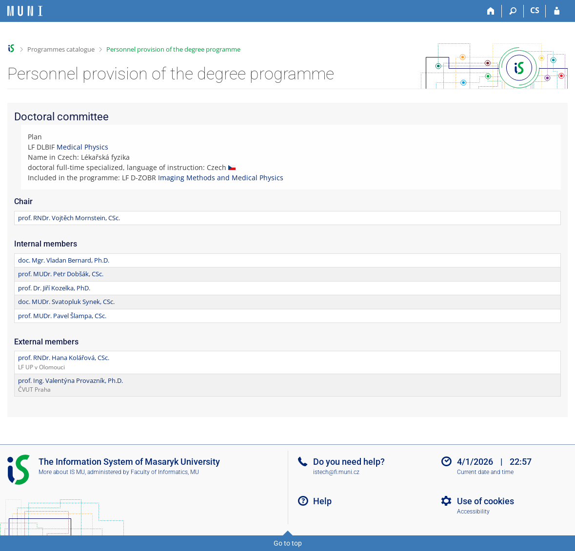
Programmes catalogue (61, 49)
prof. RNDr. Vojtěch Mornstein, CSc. (69, 217)
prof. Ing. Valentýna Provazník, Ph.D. (70, 380)
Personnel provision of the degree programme (173, 49)
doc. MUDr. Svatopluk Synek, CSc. (66, 301)
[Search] (513, 11)
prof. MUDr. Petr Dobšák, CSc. (60, 273)
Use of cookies (485, 501)
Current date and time (485, 472)
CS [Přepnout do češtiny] (534, 10)
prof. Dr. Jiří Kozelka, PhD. (54, 288)
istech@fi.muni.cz (336, 472)
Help (322, 501)
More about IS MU (62, 472)
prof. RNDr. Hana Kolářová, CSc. (63, 357)
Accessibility (473, 511)
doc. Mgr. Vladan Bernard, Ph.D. (63, 260)
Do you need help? (349, 461)
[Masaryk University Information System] (24, 11)
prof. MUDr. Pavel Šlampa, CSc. (62, 315)
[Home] (491, 11)
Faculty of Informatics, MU (165, 472)
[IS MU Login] (557, 11)
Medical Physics (82, 147)
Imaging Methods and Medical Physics (220, 177)
